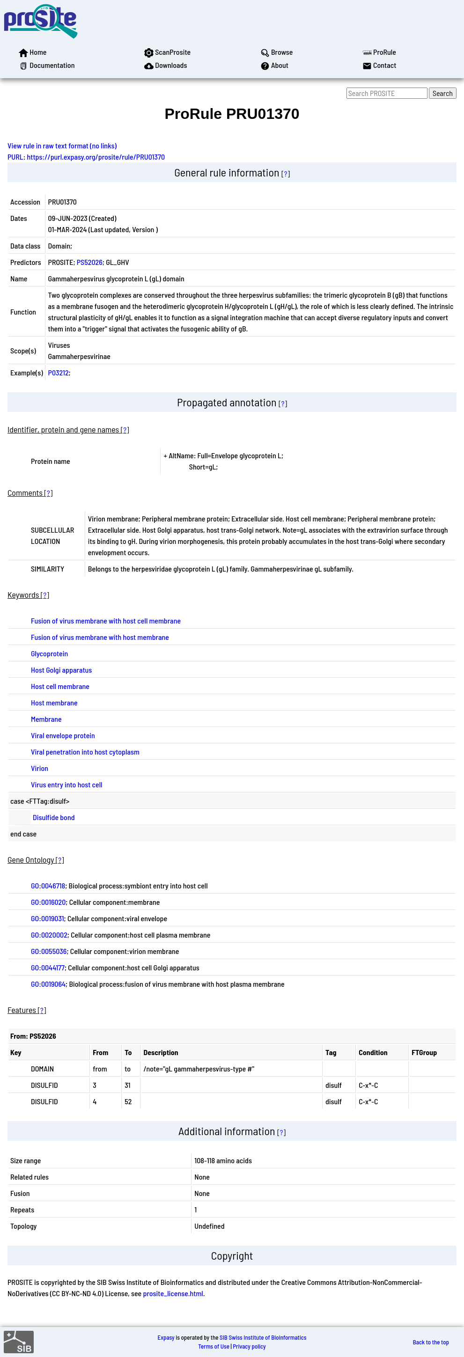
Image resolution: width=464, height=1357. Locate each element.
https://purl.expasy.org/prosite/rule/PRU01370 (96, 156)
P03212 (58, 372)
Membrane (46, 718)
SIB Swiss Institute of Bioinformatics (263, 1337)
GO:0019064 (48, 983)
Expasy (165, 1337)
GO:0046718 (48, 885)
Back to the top (431, 1342)
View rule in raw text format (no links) (62, 145)
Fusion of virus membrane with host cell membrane (106, 620)
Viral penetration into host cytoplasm (85, 751)
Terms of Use (213, 1346)
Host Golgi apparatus (61, 669)
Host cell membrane (60, 686)
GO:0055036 (48, 950)
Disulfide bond (54, 817)
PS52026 (90, 261)
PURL (15, 156)
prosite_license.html (173, 1293)
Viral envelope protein (63, 735)
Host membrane (54, 702)
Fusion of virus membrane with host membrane (100, 636)
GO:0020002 (49, 934)
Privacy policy (249, 1346)
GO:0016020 (48, 901)
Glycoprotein (49, 653)
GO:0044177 (48, 967)
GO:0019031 (47, 918)
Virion (39, 767)
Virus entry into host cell (67, 784)
